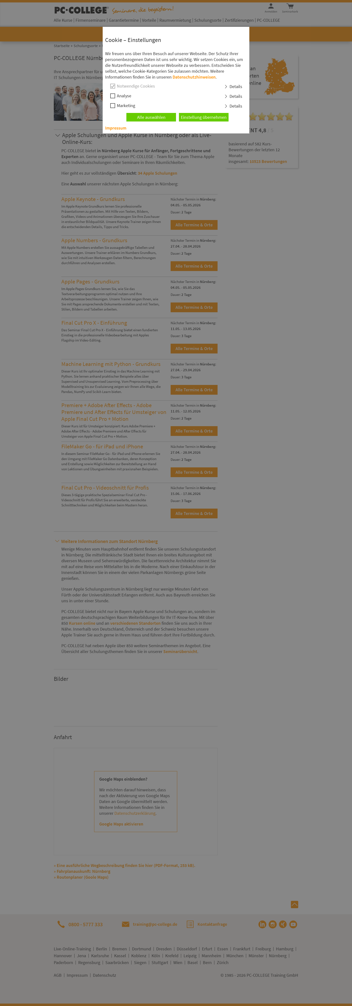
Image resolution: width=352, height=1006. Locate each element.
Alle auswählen (151, 117)
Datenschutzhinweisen (194, 77)
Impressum (115, 128)
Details (236, 86)
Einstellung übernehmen (204, 117)
